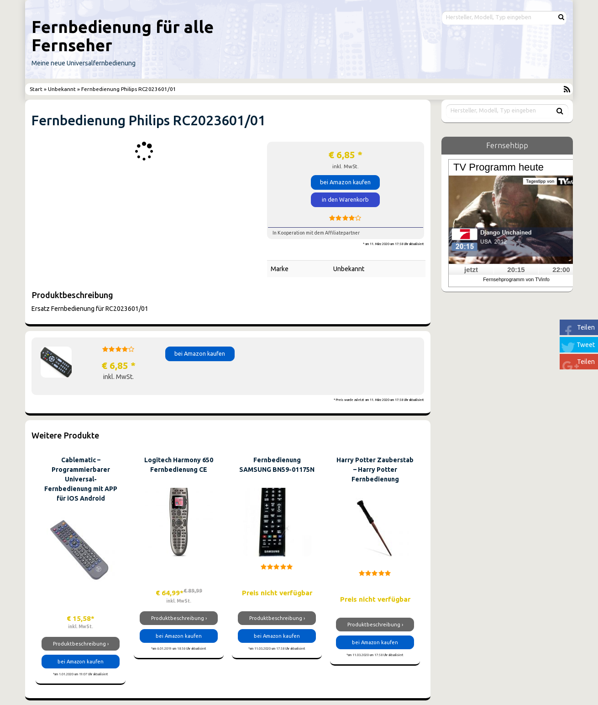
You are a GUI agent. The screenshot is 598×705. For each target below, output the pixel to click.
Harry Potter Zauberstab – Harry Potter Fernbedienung (375, 469)
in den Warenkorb (345, 199)
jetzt (471, 269)
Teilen (586, 327)
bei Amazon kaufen (345, 182)
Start (37, 89)
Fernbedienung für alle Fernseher (122, 36)
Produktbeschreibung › (81, 643)
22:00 (561, 269)
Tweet (586, 344)
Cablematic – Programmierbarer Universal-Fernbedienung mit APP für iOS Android (80, 479)
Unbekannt (62, 89)
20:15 (516, 269)
